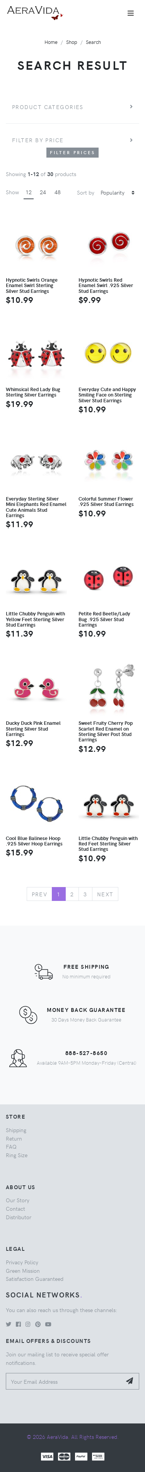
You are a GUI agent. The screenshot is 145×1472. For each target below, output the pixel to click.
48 (58, 192)
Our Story (17, 1200)
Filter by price (38, 140)
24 (43, 192)
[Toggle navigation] (131, 13)
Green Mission (23, 1270)
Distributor (18, 1217)
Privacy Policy (22, 1262)
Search (93, 42)
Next (105, 894)
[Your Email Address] (64, 1381)
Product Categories (48, 107)
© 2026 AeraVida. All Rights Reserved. (73, 1436)
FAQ (11, 1146)
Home (51, 42)
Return (14, 1138)
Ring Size (16, 1155)
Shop (71, 42)
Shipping (16, 1130)
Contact (15, 1208)
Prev (40, 894)
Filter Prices (73, 152)
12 (29, 192)
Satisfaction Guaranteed (34, 1278)
